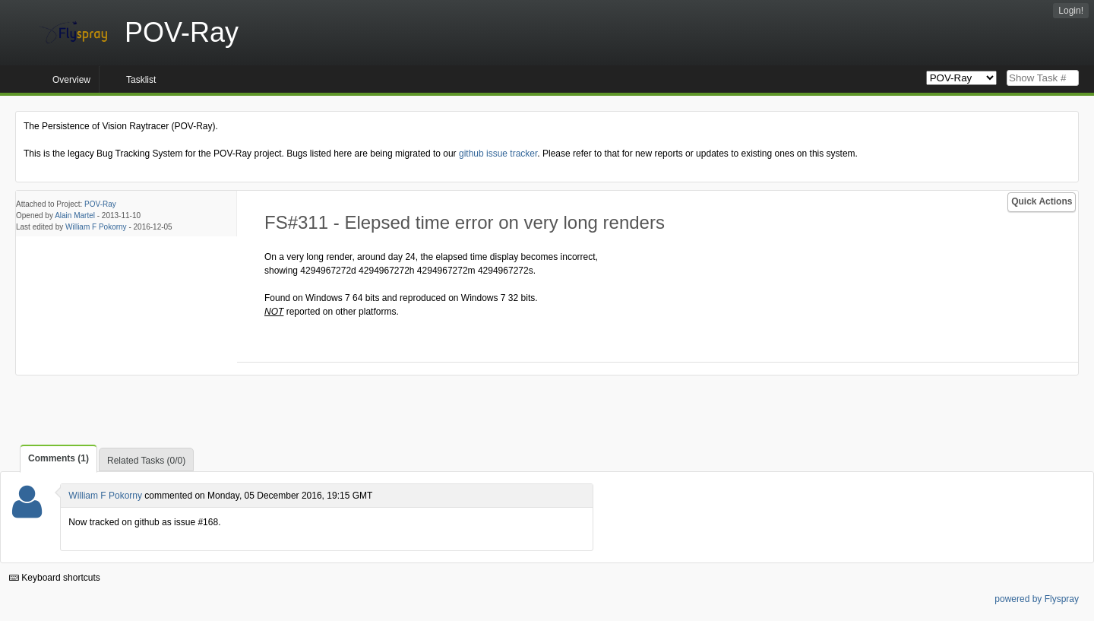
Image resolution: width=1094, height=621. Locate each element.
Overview (71, 79)
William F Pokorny (96, 227)
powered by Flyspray (1036, 599)
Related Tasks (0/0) (146, 460)
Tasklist (141, 79)
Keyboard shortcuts (54, 577)
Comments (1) (58, 458)
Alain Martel (75, 215)
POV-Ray (100, 204)
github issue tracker (498, 153)
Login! (1070, 10)
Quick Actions (1041, 201)
